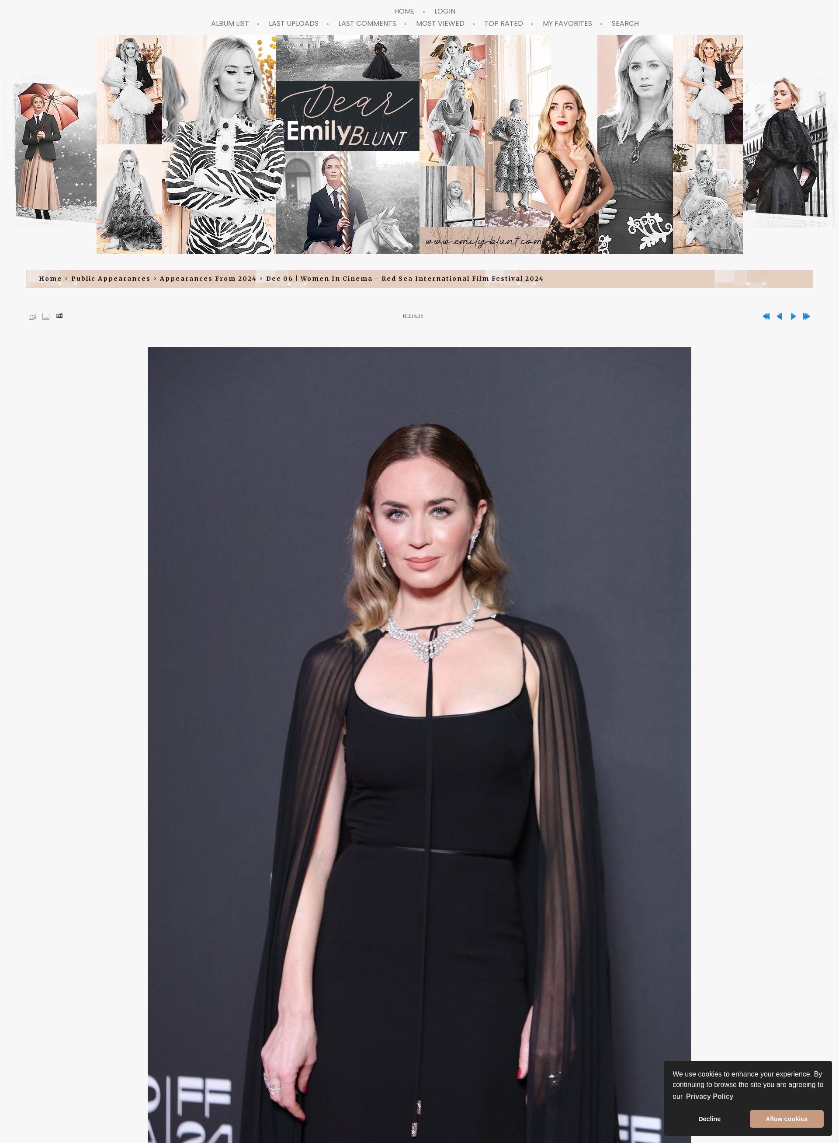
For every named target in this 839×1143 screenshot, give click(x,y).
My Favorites (567, 23)
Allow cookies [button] (787, 1118)
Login (444, 11)
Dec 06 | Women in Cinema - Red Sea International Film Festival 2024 (405, 279)
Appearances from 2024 (208, 279)
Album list (230, 23)
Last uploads (294, 23)
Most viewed (440, 23)
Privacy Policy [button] (710, 1096)
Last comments (367, 23)
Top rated (503, 23)
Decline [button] (709, 1118)
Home (404, 11)
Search (625, 23)
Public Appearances (111, 279)
